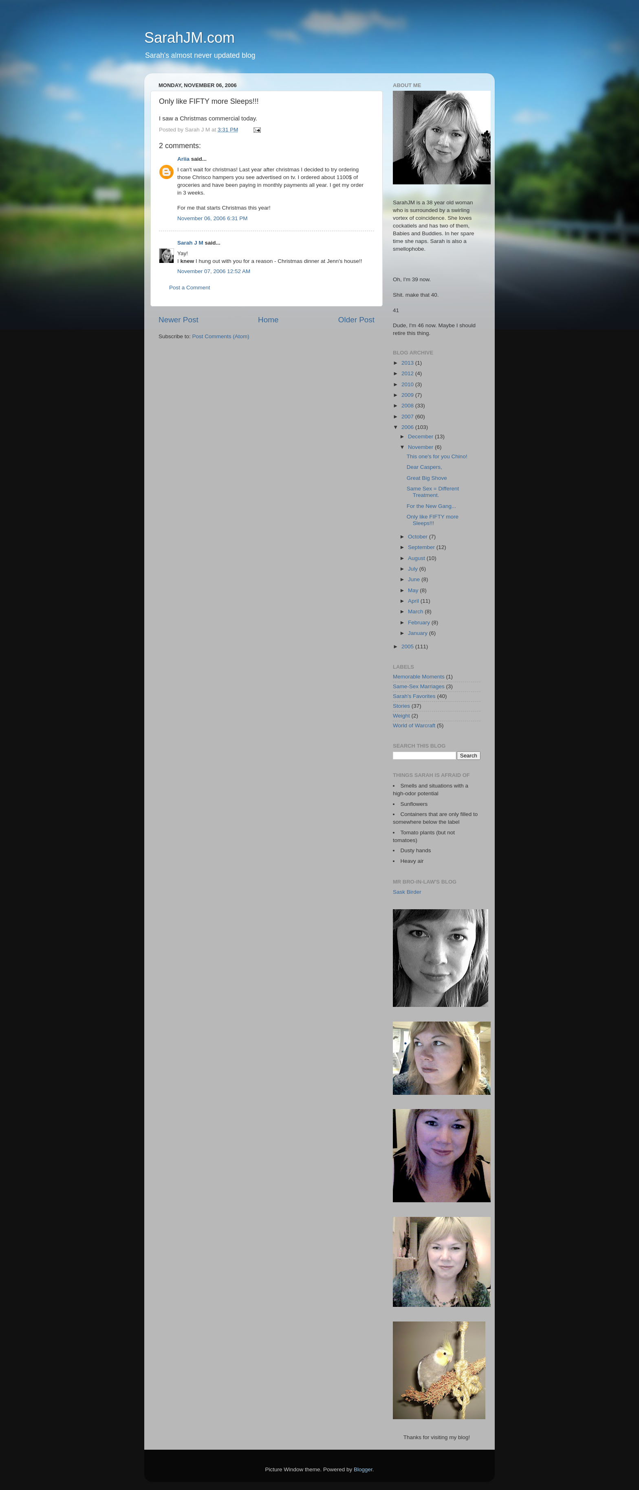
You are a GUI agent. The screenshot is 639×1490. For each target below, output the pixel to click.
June (414, 579)
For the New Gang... (431, 506)
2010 (408, 384)
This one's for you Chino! (437, 456)
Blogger (363, 1469)
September (422, 547)
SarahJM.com (189, 37)
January (418, 633)
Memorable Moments (419, 677)
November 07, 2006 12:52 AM (213, 271)
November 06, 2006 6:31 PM (212, 218)
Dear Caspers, (424, 467)
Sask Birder (407, 892)
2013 (408, 363)
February (420, 622)
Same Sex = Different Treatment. (433, 492)
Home (268, 319)
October (418, 537)
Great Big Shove (427, 478)
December (421, 436)
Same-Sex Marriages (419, 686)
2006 (408, 427)
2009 (408, 395)
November (421, 447)
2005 (408, 646)
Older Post (356, 319)
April (414, 601)
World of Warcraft (414, 725)
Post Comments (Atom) (220, 336)
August (417, 558)
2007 (408, 417)
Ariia (183, 159)
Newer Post (178, 319)
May (414, 590)
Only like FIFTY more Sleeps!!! (432, 520)
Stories (401, 706)
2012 (408, 373)
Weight (401, 716)
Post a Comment (189, 287)
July (413, 569)
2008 (408, 406)
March (416, 611)
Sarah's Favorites (414, 696)
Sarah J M (190, 243)
